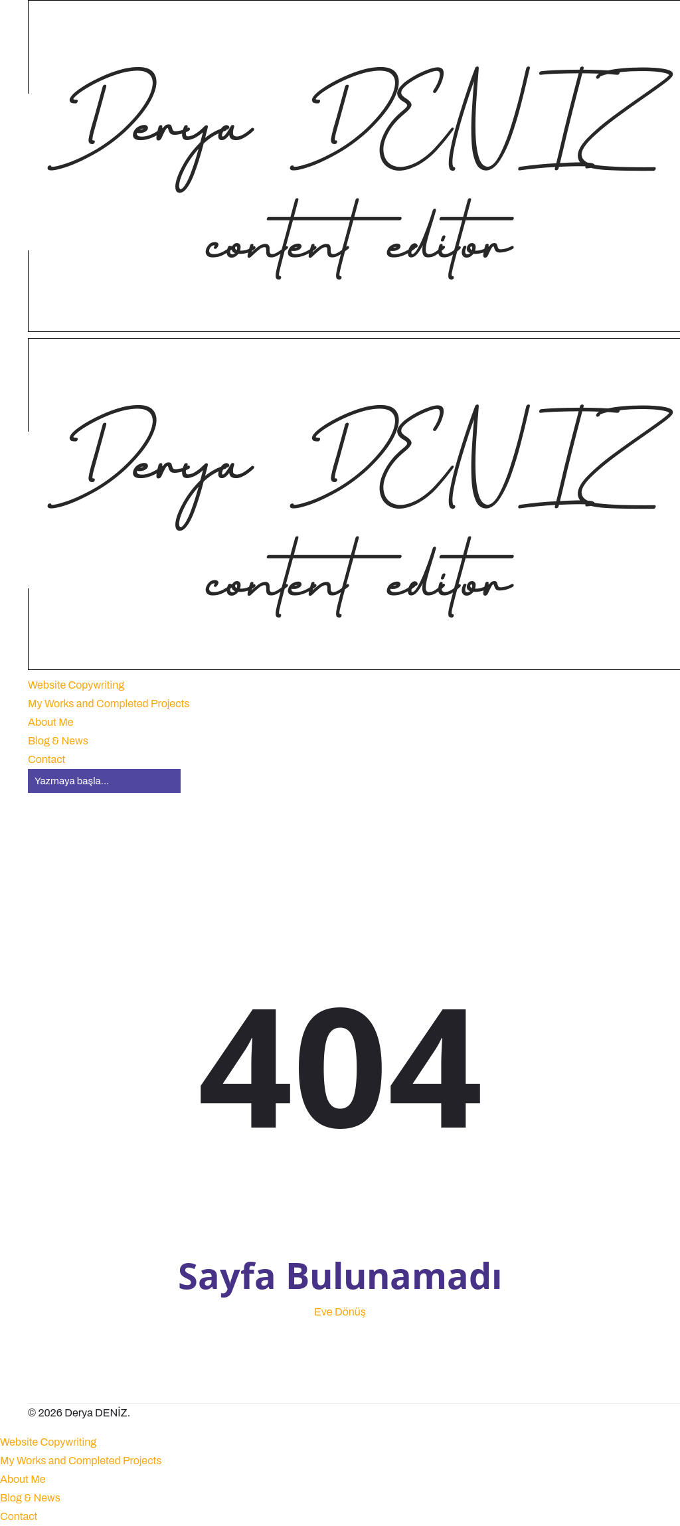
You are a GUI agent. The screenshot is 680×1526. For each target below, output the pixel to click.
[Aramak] (104, 781)
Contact (18, 1516)
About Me (23, 1479)
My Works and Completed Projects (80, 1460)
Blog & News (30, 1497)
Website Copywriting (48, 1442)
